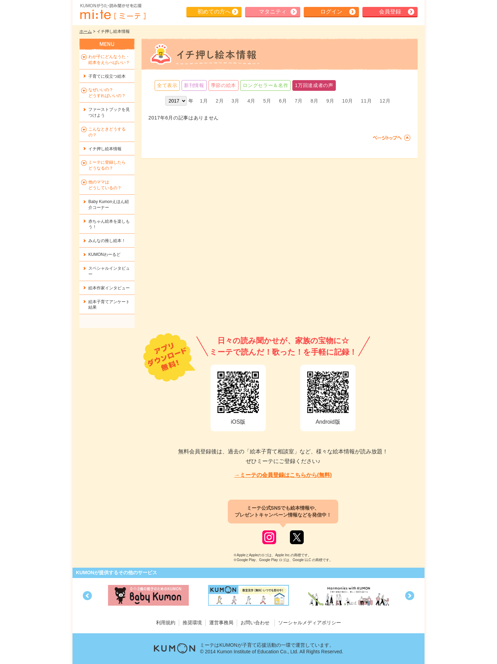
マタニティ (272, 12)
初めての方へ (214, 12)
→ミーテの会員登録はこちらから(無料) (283, 475)
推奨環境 (192, 622)
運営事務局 (221, 622)
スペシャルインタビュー (109, 271)
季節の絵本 (223, 85)
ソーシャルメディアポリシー (309, 622)
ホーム (85, 31)
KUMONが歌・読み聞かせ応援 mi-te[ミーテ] (112, 11)
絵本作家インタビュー (109, 288)
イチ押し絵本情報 (104, 148)
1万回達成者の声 (314, 85)
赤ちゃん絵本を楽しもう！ (109, 224)
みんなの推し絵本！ (107, 240)
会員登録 (390, 12)
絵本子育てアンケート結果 (109, 304)
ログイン (331, 12)
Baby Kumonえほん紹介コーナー (108, 204)
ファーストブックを (109, 112)
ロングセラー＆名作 (265, 85)
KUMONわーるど (104, 254)
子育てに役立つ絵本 (107, 76)
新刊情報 (194, 85)
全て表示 (167, 85)
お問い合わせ (255, 622)
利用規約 (165, 622)
